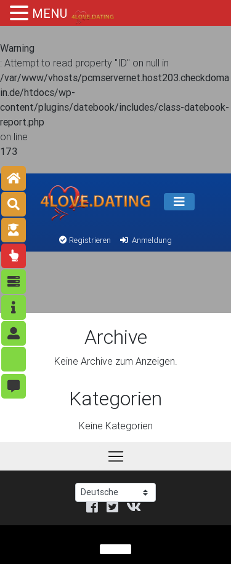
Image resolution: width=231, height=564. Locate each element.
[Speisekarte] (179, 201)
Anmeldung (145, 240)
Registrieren (85, 240)
